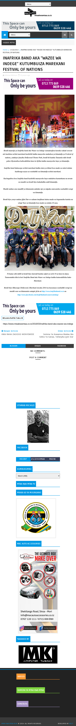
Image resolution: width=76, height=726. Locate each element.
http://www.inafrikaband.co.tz (53, 291)
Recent (23, 459)
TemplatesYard (39, 720)
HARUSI (21, 676)
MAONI (52, 459)
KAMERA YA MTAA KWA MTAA (30, 690)
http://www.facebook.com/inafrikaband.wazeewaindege (37, 295)
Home (5, 50)
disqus (38, 346)
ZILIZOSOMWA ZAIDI (38, 459)
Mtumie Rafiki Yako (13, 318)
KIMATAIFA (22, 704)
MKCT (71, 724)
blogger (13, 346)
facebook (61, 346)
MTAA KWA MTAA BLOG (10, 724)
